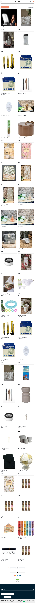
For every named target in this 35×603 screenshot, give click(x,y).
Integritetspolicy (19, 601)
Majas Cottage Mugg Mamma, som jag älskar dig (5, 294)
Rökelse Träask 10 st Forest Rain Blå (21, 493)
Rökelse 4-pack (3, 537)
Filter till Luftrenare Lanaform (4, 271)
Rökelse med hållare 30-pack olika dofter (22, 538)
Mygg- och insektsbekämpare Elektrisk (21, 294)
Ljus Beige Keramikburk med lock (22, 138)
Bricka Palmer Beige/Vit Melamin (5, 182)
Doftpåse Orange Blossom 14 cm (4, 160)
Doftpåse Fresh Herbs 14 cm (5, 493)
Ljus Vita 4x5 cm (20, 204)
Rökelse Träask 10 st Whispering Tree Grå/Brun (5, 516)
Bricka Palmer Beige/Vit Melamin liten (22, 182)
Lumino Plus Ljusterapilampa (3, 27)
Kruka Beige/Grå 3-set (22, 448)
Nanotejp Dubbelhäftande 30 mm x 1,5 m (22, 71)
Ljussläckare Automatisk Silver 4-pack (22, 427)
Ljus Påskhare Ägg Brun (22, 115)
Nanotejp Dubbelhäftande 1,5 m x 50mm (5, 94)
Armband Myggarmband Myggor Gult (5, 316)
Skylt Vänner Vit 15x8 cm (5, 115)
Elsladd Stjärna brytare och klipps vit (22, 49)
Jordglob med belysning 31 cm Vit (22, 471)
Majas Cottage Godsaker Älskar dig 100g (22, 271)
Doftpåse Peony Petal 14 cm (22, 160)
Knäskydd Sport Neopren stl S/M (5, 471)
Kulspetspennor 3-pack (22, 93)
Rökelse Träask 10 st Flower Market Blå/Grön (22, 516)
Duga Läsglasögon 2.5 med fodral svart (4, 560)
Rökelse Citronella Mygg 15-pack (5, 138)
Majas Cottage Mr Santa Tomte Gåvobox (5, 49)
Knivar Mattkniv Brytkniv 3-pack (5, 71)
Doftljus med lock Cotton (22, 248)
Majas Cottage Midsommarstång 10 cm (22, 27)
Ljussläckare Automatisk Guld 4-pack (5, 449)
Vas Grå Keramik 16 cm (22, 404)
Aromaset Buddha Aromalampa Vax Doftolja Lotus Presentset (5, 249)
